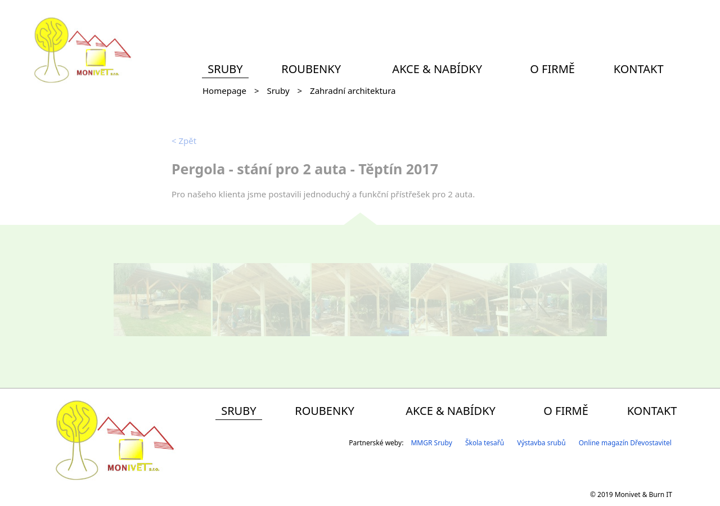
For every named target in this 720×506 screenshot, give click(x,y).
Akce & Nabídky (437, 68)
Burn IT (660, 494)
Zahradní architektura (352, 90)
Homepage (224, 90)
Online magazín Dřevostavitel (625, 443)
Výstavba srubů (541, 443)
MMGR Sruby (431, 443)
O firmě (552, 68)
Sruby (225, 68)
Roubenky (311, 68)
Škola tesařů (484, 443)
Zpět (184, 140)
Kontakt (639, 68)
